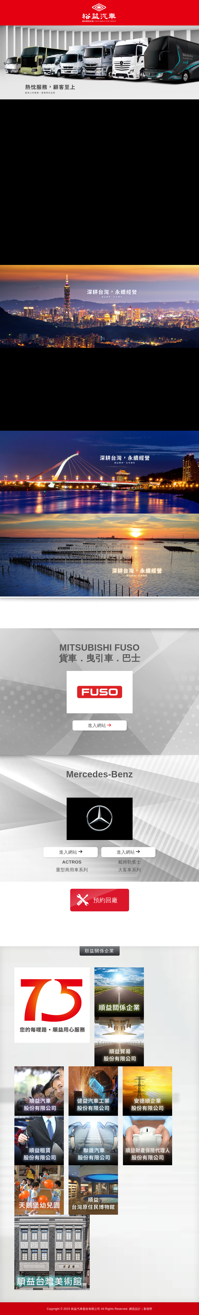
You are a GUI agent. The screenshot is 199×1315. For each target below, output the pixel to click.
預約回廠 (105, 900)
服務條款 (149, 612)
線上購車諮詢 (49, 612)
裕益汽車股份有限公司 (100, 12)
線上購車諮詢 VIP (99, 927)
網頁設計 (135, 1309)
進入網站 (97, 725)
